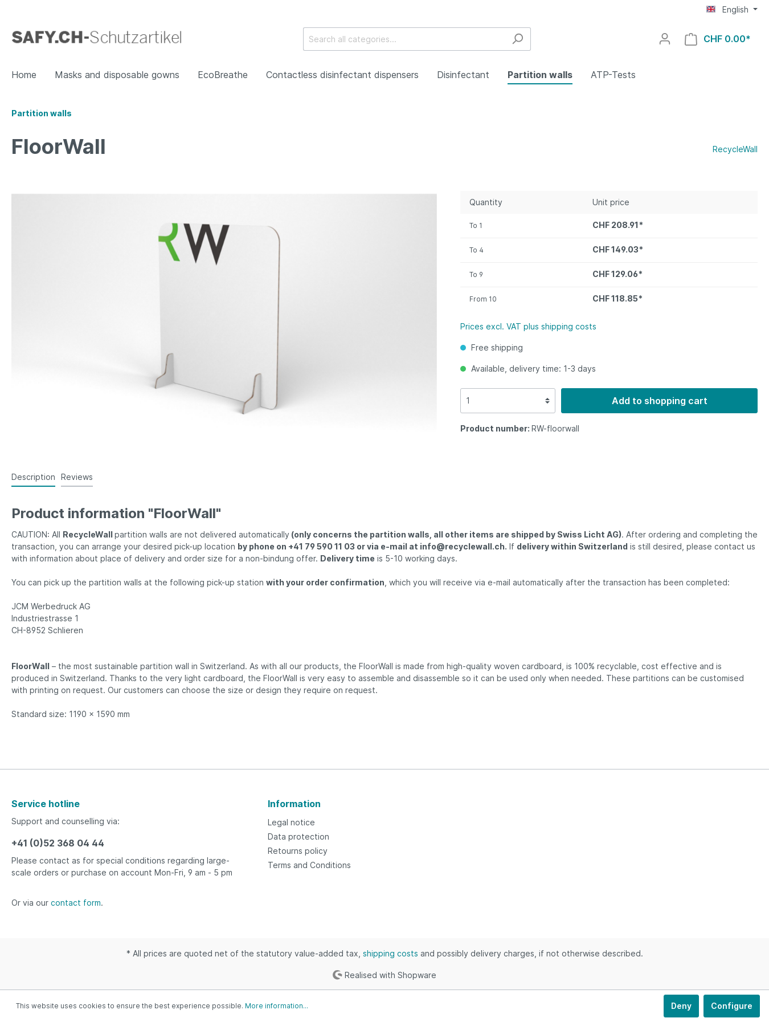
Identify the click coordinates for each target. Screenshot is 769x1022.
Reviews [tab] (77, 477)
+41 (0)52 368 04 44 (57, 843)
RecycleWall (735, 149)
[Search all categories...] (404, 39)
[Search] (517, 39)
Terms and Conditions (309, 865)
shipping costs (390, 953)
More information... (276, 1005)
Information (294, 803)
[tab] (33, 476)
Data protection (298, 836)
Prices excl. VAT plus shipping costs (528, 326)
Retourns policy (298, 851)
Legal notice (291, 822)
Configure (731, 1006)
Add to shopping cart (659, 400)
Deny (681, 1006)
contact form (76, 902)
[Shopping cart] (718, 39)
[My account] (665, 39)
